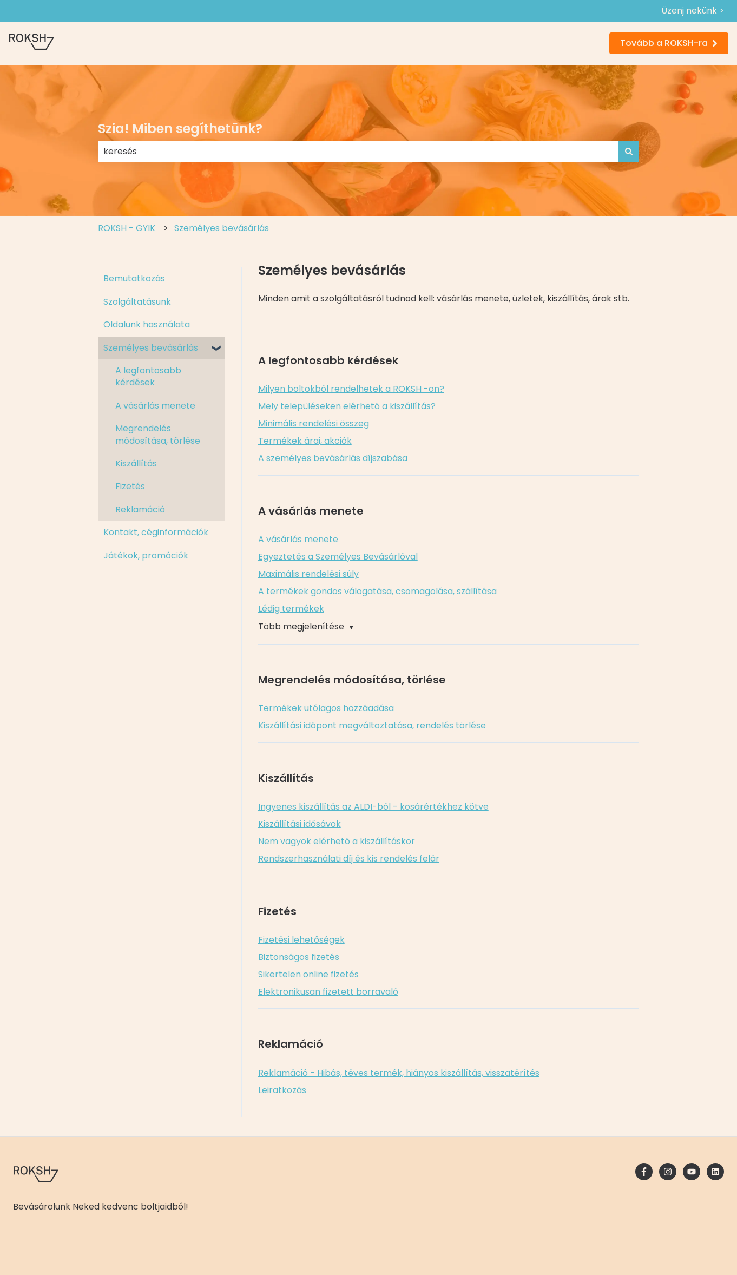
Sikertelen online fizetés (308, 974)
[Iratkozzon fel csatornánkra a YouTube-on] (691, 1171)
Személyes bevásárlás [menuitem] (150, 347)
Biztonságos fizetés (298, 957)
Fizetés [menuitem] (130, 486)
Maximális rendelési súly (308, 574)
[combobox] (358, 151)
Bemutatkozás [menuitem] (134, 278)
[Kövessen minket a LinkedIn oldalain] (715, 1171)
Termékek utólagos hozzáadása (326, 708)
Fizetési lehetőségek (301, 940)
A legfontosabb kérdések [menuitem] (148, 376)
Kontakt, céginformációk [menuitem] (155, 532)
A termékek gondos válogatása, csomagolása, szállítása (377, 591)
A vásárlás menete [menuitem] (155, 405)
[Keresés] (628, 151)
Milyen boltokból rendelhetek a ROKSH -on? (351, 389)
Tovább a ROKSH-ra (669, 43)
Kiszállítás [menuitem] (136, 463)
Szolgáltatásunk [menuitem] (137, 301)
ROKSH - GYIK (126, 228)
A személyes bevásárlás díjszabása (332, 458)
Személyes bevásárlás (221, 228)
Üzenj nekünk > (692, 11)
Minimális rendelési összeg (313, 423)
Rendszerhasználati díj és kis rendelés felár (348, 858)
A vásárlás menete (298, 539)
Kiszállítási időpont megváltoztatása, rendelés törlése (372, 725)
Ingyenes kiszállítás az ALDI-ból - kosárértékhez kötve (373, 806)
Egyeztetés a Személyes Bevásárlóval (338, 556)
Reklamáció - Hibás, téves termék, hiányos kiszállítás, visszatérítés (398, 1073)
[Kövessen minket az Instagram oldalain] (667, 1171)
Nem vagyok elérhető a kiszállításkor (336, 841)
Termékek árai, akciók (305, 441)
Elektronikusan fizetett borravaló (328, 991)
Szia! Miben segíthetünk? (180, 128)
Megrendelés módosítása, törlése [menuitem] (157, 434)
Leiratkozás (282, 1090)
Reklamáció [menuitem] (140, 509)
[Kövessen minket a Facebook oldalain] (644, 1171)
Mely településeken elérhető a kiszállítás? (347, 406)
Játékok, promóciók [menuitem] (145, 555)
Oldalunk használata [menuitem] (146, 324)
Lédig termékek (291, 608)
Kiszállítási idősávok (299, 824)
